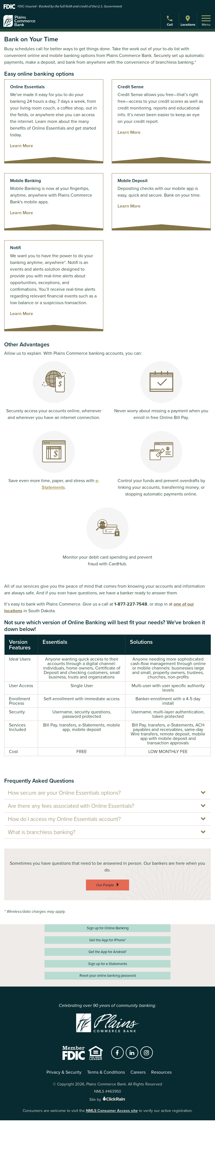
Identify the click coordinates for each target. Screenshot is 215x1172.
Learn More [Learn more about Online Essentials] (21, 145)
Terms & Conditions (106, 1072)
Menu (206, 21)
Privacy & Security (63, 1072)
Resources (161, 1072)
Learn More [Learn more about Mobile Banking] (21, 212)
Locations (187, 21)
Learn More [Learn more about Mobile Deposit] (129, 206)
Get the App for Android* (107, 951)
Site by (107, 1099)
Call (170, 22)
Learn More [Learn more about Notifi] (21, 313)
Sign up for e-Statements (107, 963)
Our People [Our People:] (105, 885)
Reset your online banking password (108, 975)
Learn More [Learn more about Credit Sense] (129, 132)
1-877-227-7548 (130, 604)
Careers (138, 1072)
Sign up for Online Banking (107, 928)
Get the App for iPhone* (107, 940)
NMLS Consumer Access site (112, 1111)
